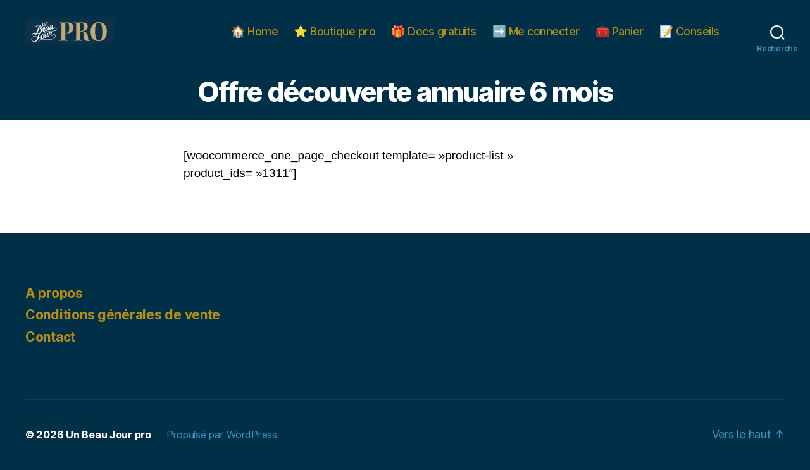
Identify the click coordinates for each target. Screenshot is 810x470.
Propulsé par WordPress (221, 434)
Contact (50, 337)
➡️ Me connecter (536, 31)
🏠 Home (254, 31)
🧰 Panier (619, 31)
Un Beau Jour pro (108, 434)
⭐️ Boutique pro (334, 31)
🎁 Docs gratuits (434, 31)
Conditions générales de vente (122, 315)
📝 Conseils (689, 31)
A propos (54, 293)
